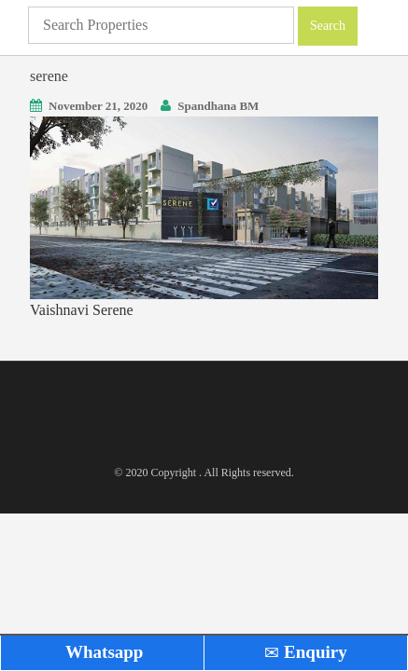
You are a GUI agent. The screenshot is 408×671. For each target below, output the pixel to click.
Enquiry (305, 652)
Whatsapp (103, 652)
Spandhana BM (218, 106)
